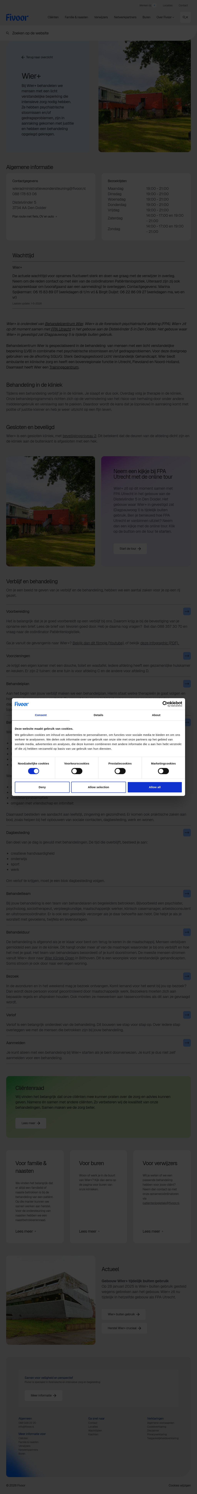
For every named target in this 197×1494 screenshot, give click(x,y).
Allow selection (98, 787)
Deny (42, 787)
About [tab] (156, 715)
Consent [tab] (41, 715)
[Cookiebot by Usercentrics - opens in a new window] (165, 704)
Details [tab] (98, 715)
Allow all (155, 787)
